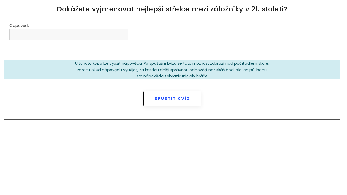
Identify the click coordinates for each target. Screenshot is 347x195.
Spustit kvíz (172, 98)
